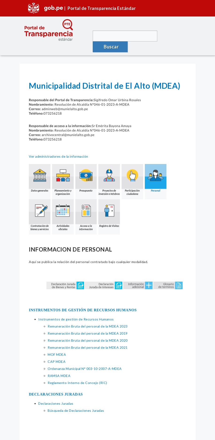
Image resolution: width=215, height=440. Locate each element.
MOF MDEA (57, 344)
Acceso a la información (86, 204)
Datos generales (39, 167)
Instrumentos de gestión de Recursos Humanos (76, 308)
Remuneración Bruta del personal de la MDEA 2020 (88, 330)
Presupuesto (86, 167)
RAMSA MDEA (59, 365)
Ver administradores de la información (58, 146)
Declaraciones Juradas (55, 393)
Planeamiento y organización (63, 168)
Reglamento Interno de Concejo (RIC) (77, 372)
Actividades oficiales (63, 204)
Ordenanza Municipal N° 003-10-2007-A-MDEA (85, 358)
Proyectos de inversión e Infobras (109, 168)
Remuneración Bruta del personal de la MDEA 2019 (88, 322)
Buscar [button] (175, 36)
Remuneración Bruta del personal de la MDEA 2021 (88, 337)
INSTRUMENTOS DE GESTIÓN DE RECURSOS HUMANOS (83, 299)
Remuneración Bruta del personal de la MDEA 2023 (88, 315)
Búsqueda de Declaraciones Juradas (76, 400)
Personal (156, 167)
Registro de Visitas (109, 202)
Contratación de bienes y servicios (39, 204)
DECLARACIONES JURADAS (56, 383)
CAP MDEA (56, 351)
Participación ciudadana (132, 168)
